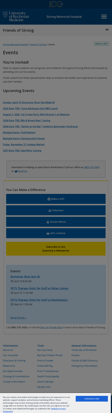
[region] (55, 403)
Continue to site (91, 398)
